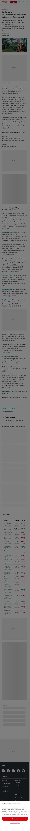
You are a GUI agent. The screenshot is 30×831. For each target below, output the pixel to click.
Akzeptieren (15, 818)
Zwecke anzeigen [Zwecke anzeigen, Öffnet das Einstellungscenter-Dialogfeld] (15, 823)
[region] (15, 816)
